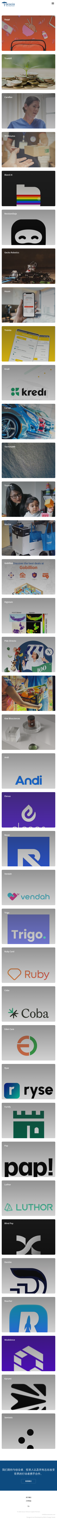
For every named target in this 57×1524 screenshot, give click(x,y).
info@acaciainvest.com (48, 1514)
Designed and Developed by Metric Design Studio (41, 1517)
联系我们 (28, 1481)
